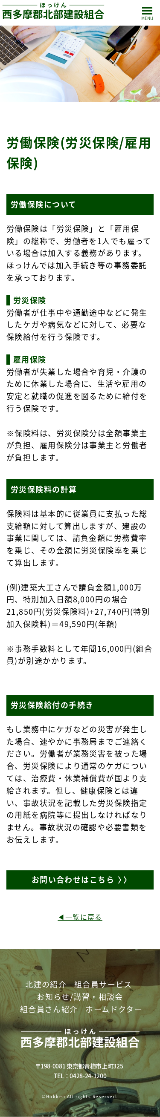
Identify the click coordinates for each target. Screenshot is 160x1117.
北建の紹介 (46, 984)
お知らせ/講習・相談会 (80, 996)
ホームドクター (114, 1009)
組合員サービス (103, 984)
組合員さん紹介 (49, 1009)
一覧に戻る (83, 917)
